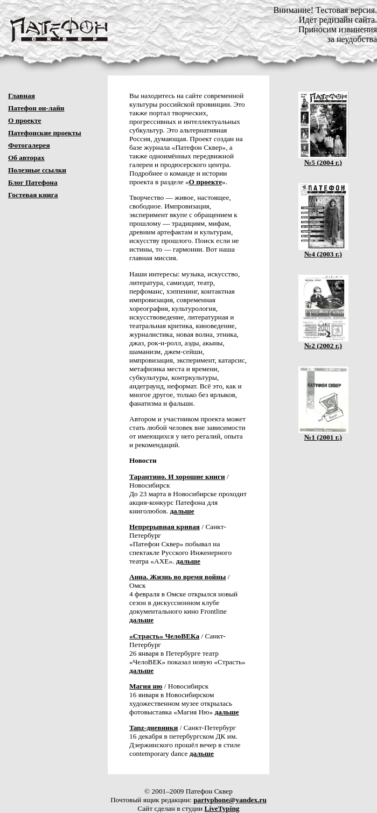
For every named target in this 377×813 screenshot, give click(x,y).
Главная (21, 96)
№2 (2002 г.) (323, 342)
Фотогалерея (29, 145)
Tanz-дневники (153, 728)
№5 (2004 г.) (323, 159)
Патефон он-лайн (36, 108)
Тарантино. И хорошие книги (177, 476)
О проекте (24, 120)
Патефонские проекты (44, 133)
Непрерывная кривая (164, 527)
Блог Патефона (33, 182)
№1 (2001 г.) (323, 434)
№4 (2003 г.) (323, 251)
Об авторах (26, 158)
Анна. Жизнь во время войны (177, 577)
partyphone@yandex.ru (230, 800)
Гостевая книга (33, 195)
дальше (182, 511)
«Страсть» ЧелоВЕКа (164, 636)
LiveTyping (222, 808)
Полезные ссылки (37, 170)
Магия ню (145, 686)
